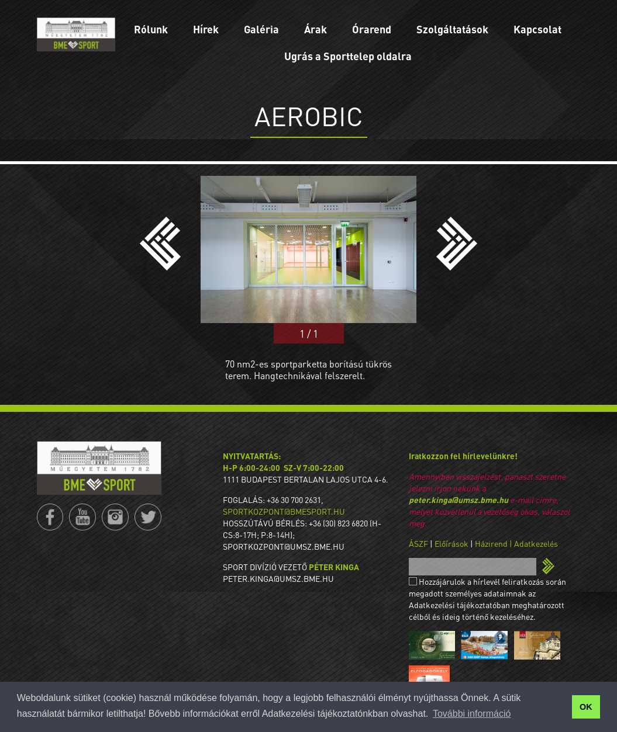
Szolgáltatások (452, 29)
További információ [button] (472, 714)
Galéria (261, 29)
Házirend (491, 543)
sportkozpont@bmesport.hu (284, 511)
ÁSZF (418, 543)
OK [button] (586, 707)
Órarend (371, 29)
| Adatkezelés (533, 543)
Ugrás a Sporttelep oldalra (348, 56)
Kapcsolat (537, 29)
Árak (315, 29)
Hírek (206, 29)
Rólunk (151, 29)
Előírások (451, 543)
